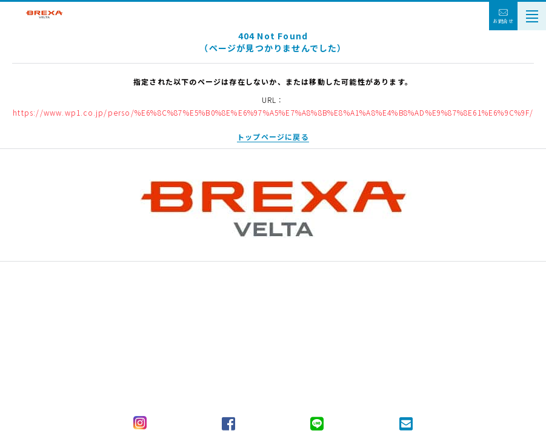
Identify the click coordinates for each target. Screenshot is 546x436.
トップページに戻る (273, 136)
